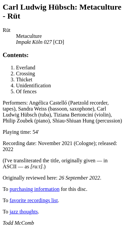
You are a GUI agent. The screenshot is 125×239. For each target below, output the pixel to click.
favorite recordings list (34, 200)
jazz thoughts (24, 211)
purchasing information (35, 189)
